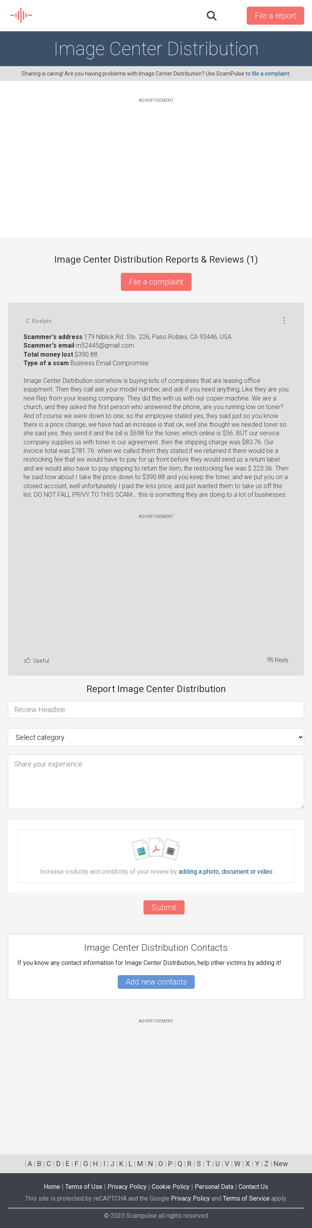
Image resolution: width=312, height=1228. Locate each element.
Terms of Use (83, 1186)
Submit (164, 907)
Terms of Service (246, 1198)
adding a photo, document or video (226, 872)
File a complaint (156, 282)
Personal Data (214, 1186)
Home (52, 1186)
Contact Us (253, 1186)
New (281, 1163)
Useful (36, 660)
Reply (278, 660)
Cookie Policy (171, 1186)
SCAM (22, 15)
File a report (275, 15)
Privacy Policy (127, 1186)
